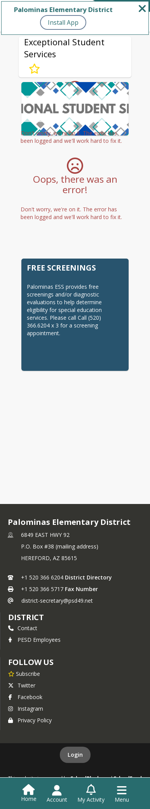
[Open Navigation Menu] (122, 794)
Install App (63, 22)
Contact (22, 628)
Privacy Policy (30, 720)
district (26, 617)
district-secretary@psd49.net (57, 600)
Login (75, 754)
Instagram (25, 708)
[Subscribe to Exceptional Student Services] (34, 69)
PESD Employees (34, 639)
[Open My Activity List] (91, 794)
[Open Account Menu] (57, 794)
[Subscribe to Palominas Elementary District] (24, 673)
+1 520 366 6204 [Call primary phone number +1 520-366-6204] (42, 577)
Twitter (21, 685)
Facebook (25, 697)
